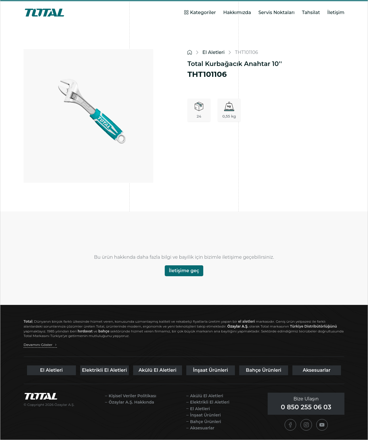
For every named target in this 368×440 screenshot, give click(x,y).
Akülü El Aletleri (158, 370)
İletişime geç (184, 270)
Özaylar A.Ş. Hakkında (131, 402)
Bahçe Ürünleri (263, 370)
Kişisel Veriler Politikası (132, 395)
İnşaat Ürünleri (210, 370)
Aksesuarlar (317, 370)
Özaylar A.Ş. (237, 326)
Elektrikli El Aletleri (104, 370)
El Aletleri (51, 370)
